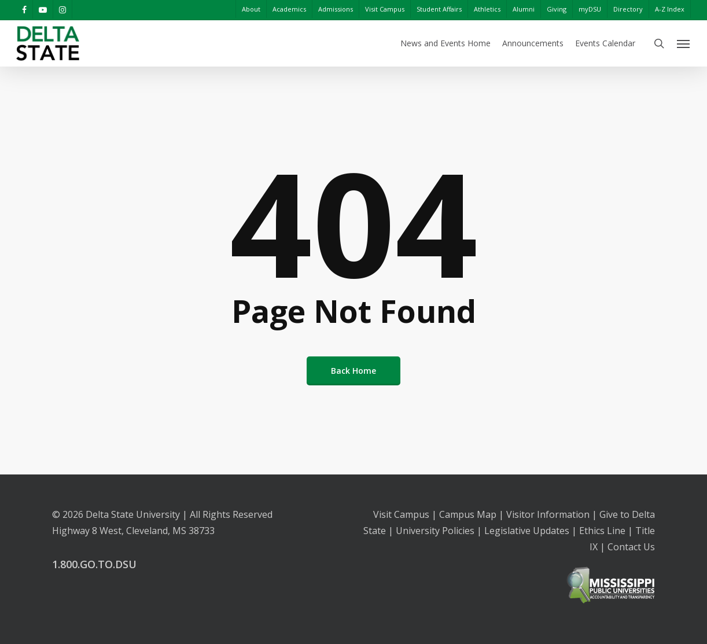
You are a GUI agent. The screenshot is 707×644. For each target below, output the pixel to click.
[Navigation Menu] (684, 43)
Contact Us (631, 546)
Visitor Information (548, 514)
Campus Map (467, 514)
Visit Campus (401, 514)
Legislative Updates (526, 530)
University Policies (435, 530)
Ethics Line (602, 530)
